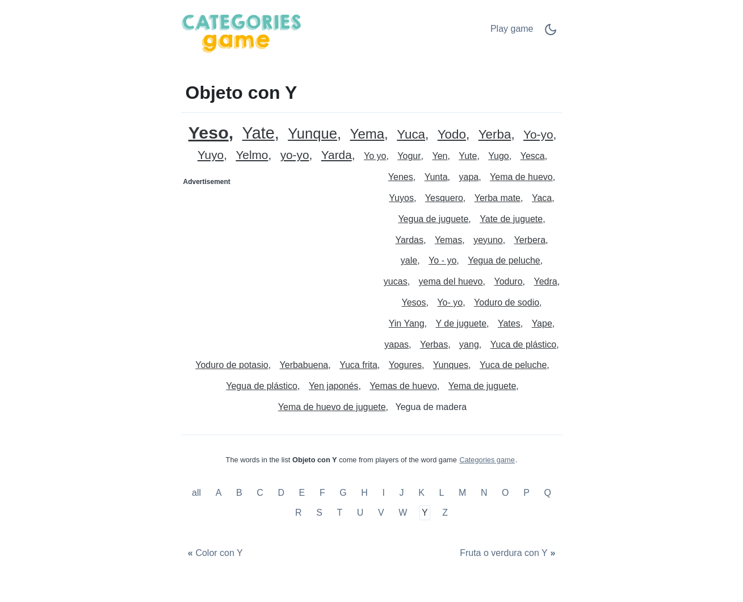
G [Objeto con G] (342, 493)
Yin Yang (407, 323)
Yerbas (434, 344)
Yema (367, 134)
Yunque (312, 134)
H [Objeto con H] (364, 493)
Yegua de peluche (504, 260)
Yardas (409, 240)
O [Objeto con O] (505, 493)
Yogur (409, 156)
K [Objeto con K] (421, 493)
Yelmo (252, 155)
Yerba (494, 135)
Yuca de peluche (513, 365)
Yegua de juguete (433, 219)
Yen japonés (334, 386)
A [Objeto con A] (219, 493)
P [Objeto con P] (526, 493)
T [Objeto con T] (339, 513)
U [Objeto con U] (360, 513)
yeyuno (488, 240)
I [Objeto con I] (384, 493)
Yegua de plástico (261, 386)
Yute (468, 156)
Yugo (498, 156)
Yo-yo (538, 135)
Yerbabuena (304, 365)
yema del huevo (451, 281)
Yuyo (211, 155)
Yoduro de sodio (506, 302)
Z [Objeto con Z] (445, 513)
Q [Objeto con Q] (547, 493)
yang (469, 344)
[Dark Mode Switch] (550, 33)
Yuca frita (358, 365)
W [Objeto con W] (402, 513)
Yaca (542, 198)
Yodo (452, 135)
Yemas (448, 240)
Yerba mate (497, 198)
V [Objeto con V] (381, 513)
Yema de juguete (482, 386)
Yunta (436, 177)
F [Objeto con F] (322, 493)
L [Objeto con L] (441, 493)
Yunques (450, 365)
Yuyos (401, 198)
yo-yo (294, 155)
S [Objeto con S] (319, 513)
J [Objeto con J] (402, 493)
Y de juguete (461, 323)
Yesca (532, 156)
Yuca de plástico (523, 344)
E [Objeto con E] (302, 493)
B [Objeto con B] (239, 493)
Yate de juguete (511, 219)
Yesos (413, 302)
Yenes (400, 177)
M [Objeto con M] (462, 493)
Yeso (208, 133)
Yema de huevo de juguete (332, 407)
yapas (396, 344)
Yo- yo (450, 302)
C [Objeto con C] (260, 493)
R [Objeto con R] (298, 513)
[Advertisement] (277, 262)
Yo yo (375, 156)
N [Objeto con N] (484, 493)
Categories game (486, 459)
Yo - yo (442, 260)
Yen (439, 156)
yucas (396, 281)
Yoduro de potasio (231, 365)
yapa (468, 177)
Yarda (336, 155)
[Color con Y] (214, 553)
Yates (509, 323)
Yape (542, 323)
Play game (512, 29)
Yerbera (529, 240)
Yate (258, 133)
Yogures (405, 365)
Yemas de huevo (403, 386)
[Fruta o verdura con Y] (509, 553)
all (197, 493)
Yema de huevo (521, 177)
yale (409, 260)
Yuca (411, 135)
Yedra (545, 281)
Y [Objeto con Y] (425, 513)
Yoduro (508, 281)
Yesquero (444, 198)
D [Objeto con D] (281, 493)
